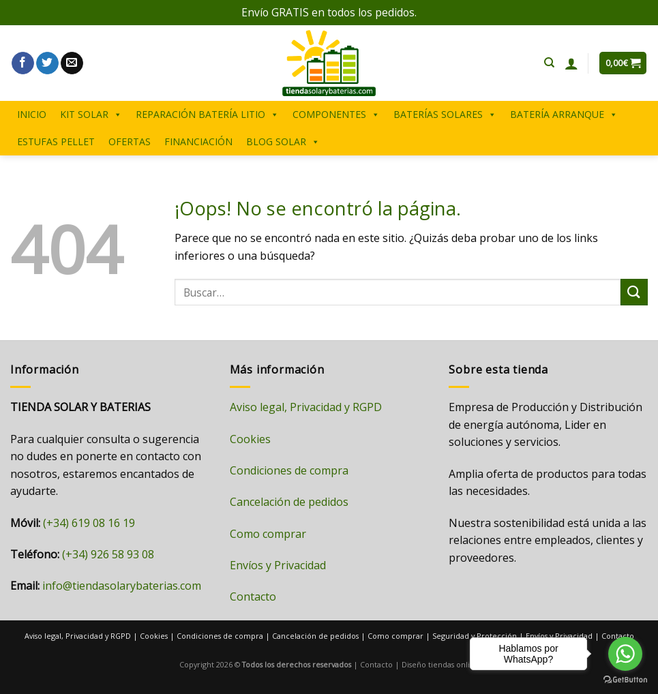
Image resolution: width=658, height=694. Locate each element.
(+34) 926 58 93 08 (108, 554)
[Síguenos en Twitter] (47, 63)
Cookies (250, 439)
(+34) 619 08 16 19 (89, 522)
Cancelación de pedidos (289, 501)
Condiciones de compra (289, 470)
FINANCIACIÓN (198, 141)
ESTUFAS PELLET (56, 141)
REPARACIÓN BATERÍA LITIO (207, 114)
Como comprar (268, 533)
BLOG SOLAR (283, 141)
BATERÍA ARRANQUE (564, 114)
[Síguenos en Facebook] (23, 63)
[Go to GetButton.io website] (625, 680)
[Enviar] (634, 292)
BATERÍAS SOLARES (444, 114)
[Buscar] (549, 63)
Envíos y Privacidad (278, 565)
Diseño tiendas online (440, 664)
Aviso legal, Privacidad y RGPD (306, 406)
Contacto (253, 596)
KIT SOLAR (91, 114)
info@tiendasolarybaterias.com (121, 585)
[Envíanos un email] (72, 63)
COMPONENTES (336, 114)
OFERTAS (129, 141)
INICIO (31, 114)
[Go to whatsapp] (625, 654)
